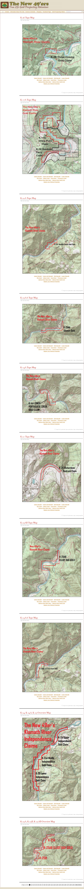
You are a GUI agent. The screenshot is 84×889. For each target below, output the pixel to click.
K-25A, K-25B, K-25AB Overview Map (37, 821)
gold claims (70, 92)
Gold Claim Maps (25, 20)
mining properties (79, 92)
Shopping (39, 11)
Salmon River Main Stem (44, 82)
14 (59, 884)
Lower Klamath (65, 78)
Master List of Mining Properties (52, 83)
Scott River (53, 80)
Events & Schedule (30, 11)
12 (54, 884)
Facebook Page (47, 11)
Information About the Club (17, 11)
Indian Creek (46, 80)
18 (70, 884)
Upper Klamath (38, 78)
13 (57, 884)
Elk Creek (39, 80)
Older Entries (78, 884)
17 (67, 884)
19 (73, 884)
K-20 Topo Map (27, 436)
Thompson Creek (62, 80)
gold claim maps (64, 429)
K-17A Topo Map (28, 99)
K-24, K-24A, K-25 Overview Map (35, 712)
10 (49, 884)
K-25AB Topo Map (28, 522)
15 (62, 884)
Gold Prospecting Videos (58, 11)
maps (74, 92)
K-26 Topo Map (27, 17)
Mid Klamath (57, 78)
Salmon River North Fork (58, 82)
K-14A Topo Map (28, 367)
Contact (7, 11)
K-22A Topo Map (28, 198)
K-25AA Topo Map (29, 297)
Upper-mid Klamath (48, 78)
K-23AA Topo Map (29, 617)
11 (51, 884)
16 (65, 884)
